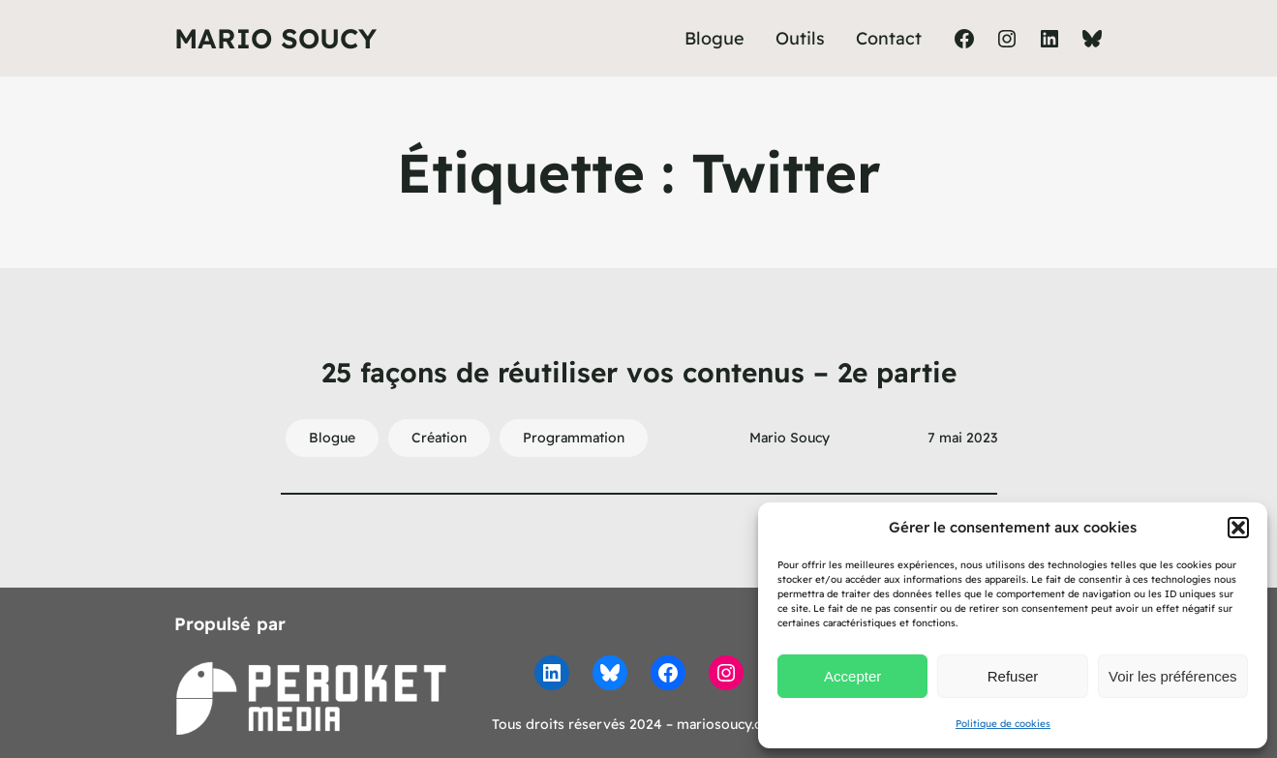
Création (439, 437)
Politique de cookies (1003, 723)
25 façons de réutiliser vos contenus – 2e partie (639, 372)
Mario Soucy (275, 38)
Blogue (332, 437)
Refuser (1013, 676)
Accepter (852, 676)
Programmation (573, 437)
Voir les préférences (1173, 676)
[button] (1238, 527)
